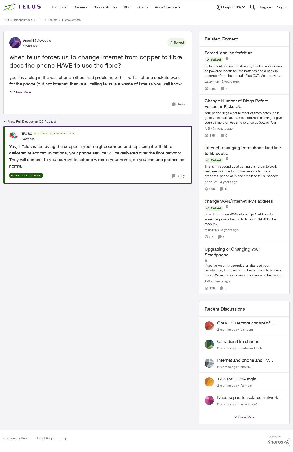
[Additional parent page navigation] (40, 20)
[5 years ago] (229, 81)
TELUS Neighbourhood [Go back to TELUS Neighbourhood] (17, 19)
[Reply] (178, 104)
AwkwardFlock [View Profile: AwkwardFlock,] (251, 348)
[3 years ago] (229, 229)
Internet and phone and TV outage (243, 360)
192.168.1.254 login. (237, 378)
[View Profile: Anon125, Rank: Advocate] (15, 42)
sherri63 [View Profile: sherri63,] (246, 367)
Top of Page (45, 438)
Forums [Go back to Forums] (52, 19)
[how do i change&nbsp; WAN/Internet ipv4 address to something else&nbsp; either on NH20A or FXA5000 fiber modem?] (244, 219)
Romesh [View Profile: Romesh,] (247, 385)
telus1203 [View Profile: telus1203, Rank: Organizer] (212, 230)
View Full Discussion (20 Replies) (29, 122)
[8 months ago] (222, 128)
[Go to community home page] (23, 7)
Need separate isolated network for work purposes (247, 397)
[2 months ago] (227, 329)
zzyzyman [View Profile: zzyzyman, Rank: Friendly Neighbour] (212, 81)
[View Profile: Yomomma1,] (209, 400)
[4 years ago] (228, 181)
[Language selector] (231, 7)
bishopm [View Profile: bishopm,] (247, 329)
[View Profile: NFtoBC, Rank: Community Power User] (13, 136)
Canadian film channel (238, 341)
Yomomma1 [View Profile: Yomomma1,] (249, 404)
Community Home (16, 438)
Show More (20, 92)
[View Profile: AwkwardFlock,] (209, 344)
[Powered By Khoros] (279, 441)
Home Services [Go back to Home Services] (71, 19)
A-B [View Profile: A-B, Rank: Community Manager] (207, 128)
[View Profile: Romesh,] (209, 381)
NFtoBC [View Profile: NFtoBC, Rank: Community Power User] (26, 134)
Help (63, 438)
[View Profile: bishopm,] (209, 325)
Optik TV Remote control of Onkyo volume (243, 323)
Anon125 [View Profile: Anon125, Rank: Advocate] (29, 40)
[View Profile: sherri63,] (209, 363)
